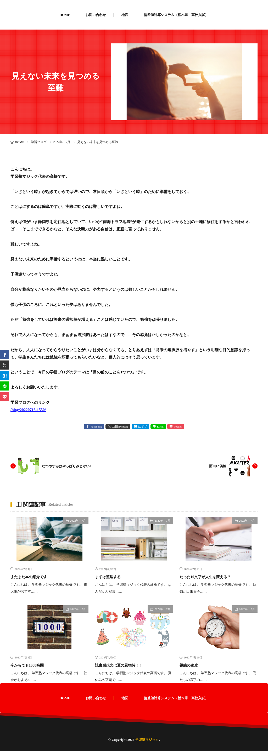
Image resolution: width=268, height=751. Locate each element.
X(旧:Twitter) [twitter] (120, 426)
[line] (4, 386)
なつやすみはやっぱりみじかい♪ (72, 466)
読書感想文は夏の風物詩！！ (125, 665)
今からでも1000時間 (31, 665)
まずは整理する (111, 576)
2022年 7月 (61, 142)
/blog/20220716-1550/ (28, 410)
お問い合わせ (96, 15)
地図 (124, 15)
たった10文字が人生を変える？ (212, 576)
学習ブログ (39, 142)
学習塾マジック (147, 740)
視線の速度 (191, 665)
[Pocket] (4, 396)
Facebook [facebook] (96, 426)
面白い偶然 (215, 466)
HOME (64, 15)
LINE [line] (160, 426)
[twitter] (4, 365)
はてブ (142, 426)
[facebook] (4, 354)
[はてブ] (4, 375)
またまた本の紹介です (34, 576)
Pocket (178, 426)
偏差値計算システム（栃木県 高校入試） (176, 15)
